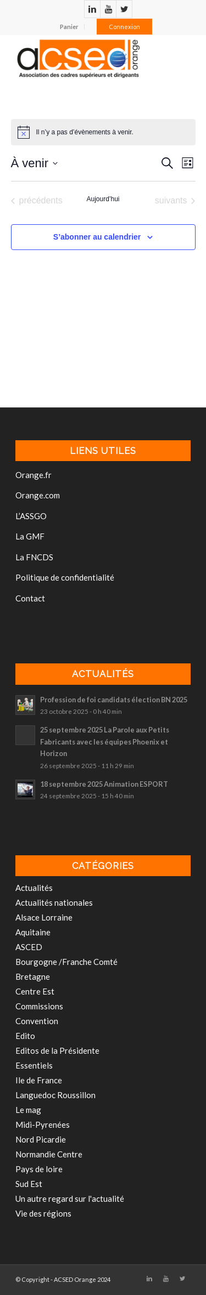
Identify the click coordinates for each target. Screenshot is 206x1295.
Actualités (34, 888)
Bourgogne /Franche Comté (66, 962)
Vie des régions (43, 1213)
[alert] (84, 132)
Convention (36, 1021)
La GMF (29, 536)
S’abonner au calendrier (97, 236)
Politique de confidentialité (64, 577)
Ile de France (38, 1080)
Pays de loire (39, 1169)
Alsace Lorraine (44, 917)
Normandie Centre (48, 1154)
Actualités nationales (54, 902)
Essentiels (34, 1065)
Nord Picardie (40, 1139)
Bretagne (32, 976)
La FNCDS (34, 557)
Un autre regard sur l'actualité (69, 1198)
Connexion (124, 26)
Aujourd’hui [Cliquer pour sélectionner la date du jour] (102, 199)
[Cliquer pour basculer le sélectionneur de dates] (34, 163)
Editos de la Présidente (57, 1050)
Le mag (28, 1110)
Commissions (39, 1006)
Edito (25, 1036)
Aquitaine (33, 932)
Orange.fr (33, 475)
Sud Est (28, 1184)
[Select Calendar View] (188, 163)
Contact (30, 598)
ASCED (28, 947)
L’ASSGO (31, 516)
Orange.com (37, 495)
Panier (69, 26)
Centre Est (34, 991)
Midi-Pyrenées (42, 1124)
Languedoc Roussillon (55, 1095)
